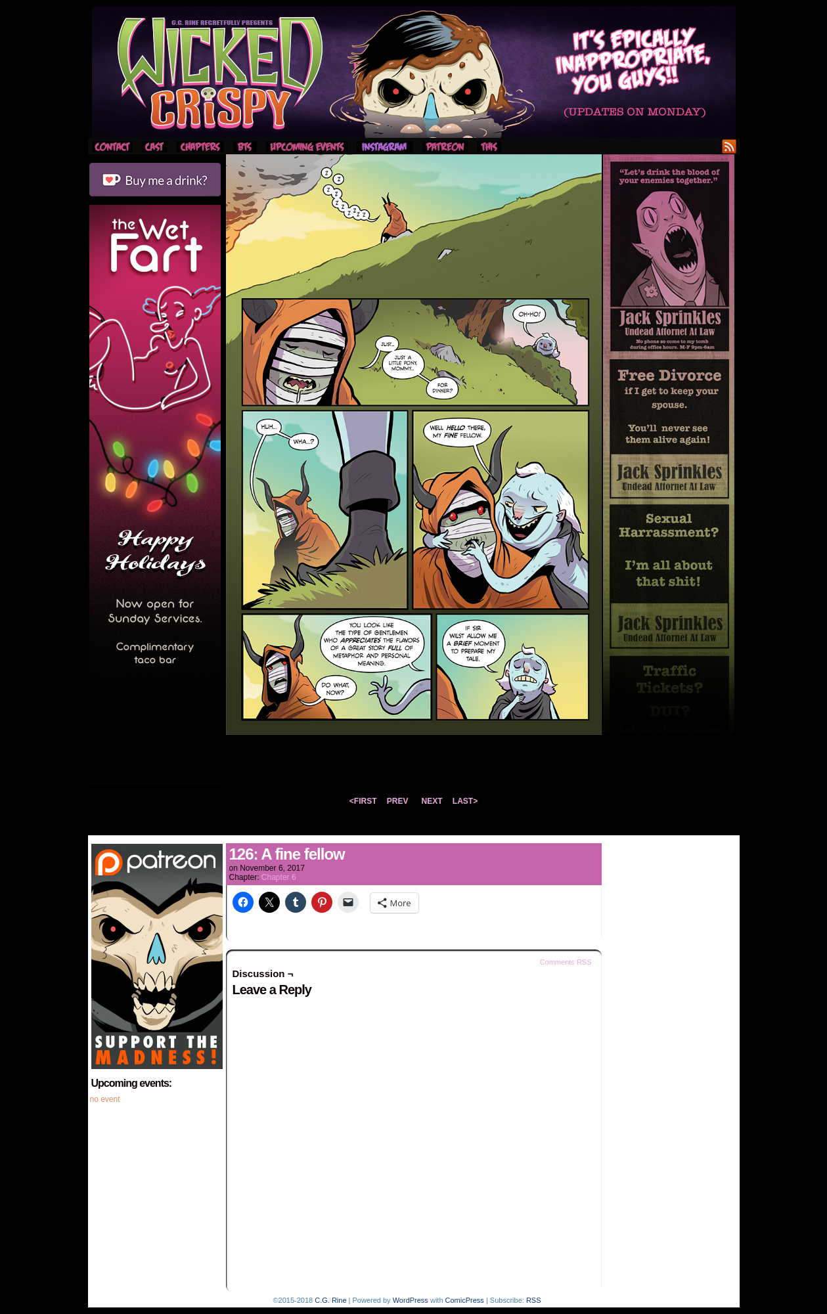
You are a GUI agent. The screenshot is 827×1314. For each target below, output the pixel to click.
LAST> (465, 801)
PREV (398, 801)
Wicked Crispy (414, 72)
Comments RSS (566, 962)
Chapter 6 (278, 877)
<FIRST (363, 801)
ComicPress (464, 1300)
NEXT (432, 801)
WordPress (410, 1300)
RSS (729, 146)
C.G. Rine (330, 1300)
